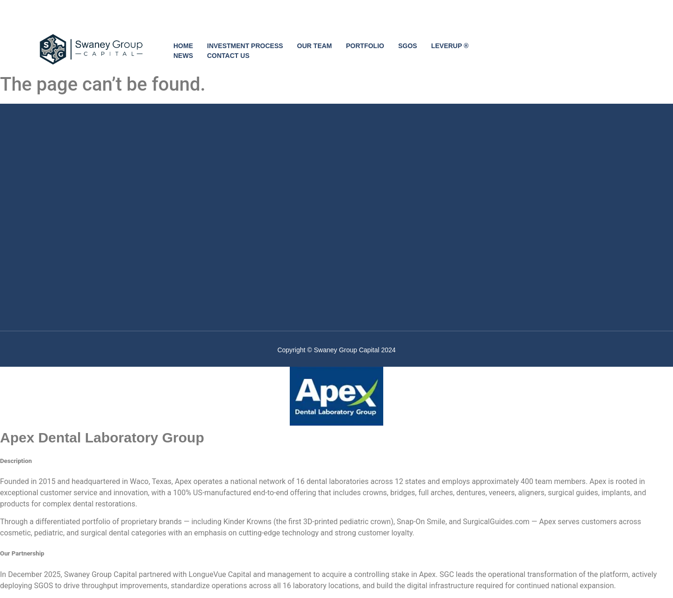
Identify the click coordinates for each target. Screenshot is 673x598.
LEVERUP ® (449, 46)
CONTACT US (228, 55)
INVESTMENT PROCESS (245, 46)
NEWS (183, 55)
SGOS (407, 46)
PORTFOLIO (365, 46)
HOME (183, 46)
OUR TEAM (314, 46)
